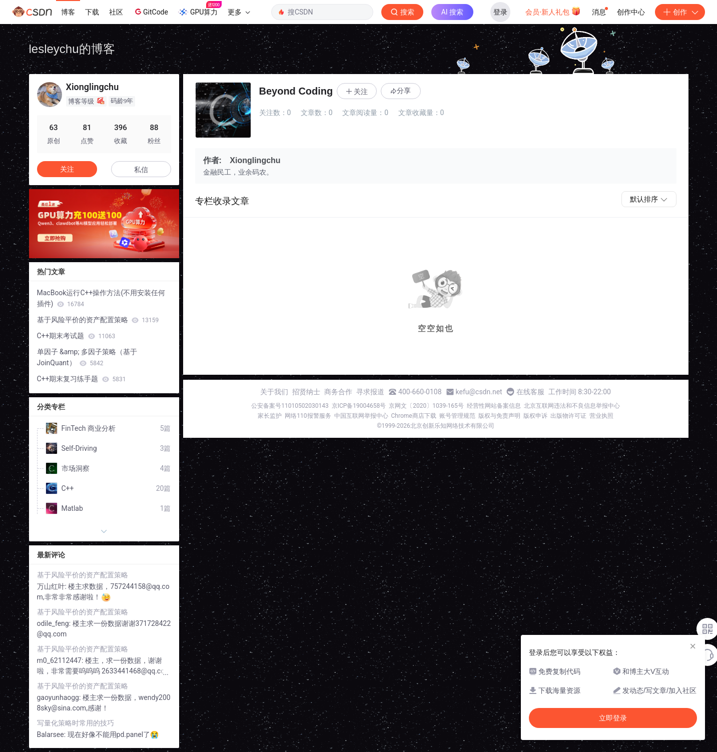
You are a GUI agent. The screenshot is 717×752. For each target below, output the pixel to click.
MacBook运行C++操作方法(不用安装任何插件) (101, 298)
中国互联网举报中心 (361, 415)
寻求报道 (370, 392)
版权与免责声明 (499, 415)
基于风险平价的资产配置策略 (98, 320)
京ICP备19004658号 (359, 405)
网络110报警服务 (308, 415)
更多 (239, 12)
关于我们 (274, 392)
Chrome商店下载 (413, 415)
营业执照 (601, 415)
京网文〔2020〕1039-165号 (426, 405)
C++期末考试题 (76, 336)
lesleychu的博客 (72, 49)
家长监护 (270, 415)
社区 (116, 12)
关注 (67, 169)
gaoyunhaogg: (60, 697)
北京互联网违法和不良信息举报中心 (572, 405)
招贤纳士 (306, 392)
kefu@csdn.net (479, 392)
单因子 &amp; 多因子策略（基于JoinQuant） (87, 357)
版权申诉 (535, 415)
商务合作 (338, 392)
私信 (141, 170)
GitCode (150, 11)
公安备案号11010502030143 (289, 405)
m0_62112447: (61, 660)
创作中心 (631, 12)
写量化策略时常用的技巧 (75, 723)
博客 (68, 12)
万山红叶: (53, 586)
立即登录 (613, 718)
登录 (500, 12)
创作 (680, 12)
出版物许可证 (568, 415)
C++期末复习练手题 (81, 379)
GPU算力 (200, 9)
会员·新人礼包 (553, 11)
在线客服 (530, 392)
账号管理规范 (457, 415)
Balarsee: (52, 734)
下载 (92, 12)
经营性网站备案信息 (494, 405)
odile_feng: (55, 623)
